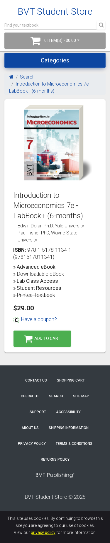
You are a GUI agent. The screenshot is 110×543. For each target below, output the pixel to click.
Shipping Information (69, 428)
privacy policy (43, 532)
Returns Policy (55, 459)
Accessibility (68, 412)
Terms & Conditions (74, 444)
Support (38, 412)
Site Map (81, 396)
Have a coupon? (35, 319)
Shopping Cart (71, 380)
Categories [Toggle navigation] (55, 60)
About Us (30, 428)
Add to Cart (42, 338)
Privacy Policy (32, 444)
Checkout (30, 396)
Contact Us (36, 380)
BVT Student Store (55, 11)
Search (27, 77)
